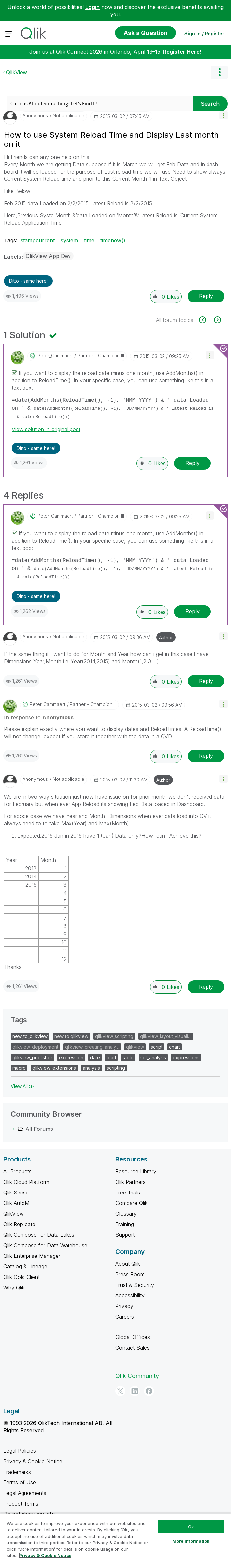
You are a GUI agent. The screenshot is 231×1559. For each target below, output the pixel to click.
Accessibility (130, 1295)
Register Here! (182, 51)
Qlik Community (137, 1375)
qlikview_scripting (114, 1036)
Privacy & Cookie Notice (32, 1461)
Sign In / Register (204, 33)
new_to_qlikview (30, 1036)
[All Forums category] (14, 1129)
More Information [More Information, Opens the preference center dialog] (190, 1540)
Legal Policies (19, 1451)
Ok (191, 1526)
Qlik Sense (16, 1192)
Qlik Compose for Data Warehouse (45, 1245)
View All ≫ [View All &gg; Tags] (22, 1086)
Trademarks (17, 1472)
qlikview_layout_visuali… (166, 1036)
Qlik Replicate (19, 1224)
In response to (39, 717)
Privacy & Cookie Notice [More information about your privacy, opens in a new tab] (45, 1555)
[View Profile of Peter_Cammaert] (55, 356)
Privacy (124, 1306)
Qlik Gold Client (21, 1277)
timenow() (112, 240)
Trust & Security (135, 1285)
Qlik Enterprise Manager (31, 1256)
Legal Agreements (24, 1493)
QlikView (16, 72)
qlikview (135, 1047)
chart (174, 1047)
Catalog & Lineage (25, 1266)
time (89, 240)
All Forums (39, 1129)
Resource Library (136, 1171)
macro (19, 1068)
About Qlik (128, 1263)
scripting (116, 1068)
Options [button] (219, 72)
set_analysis (153, 1057)
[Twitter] (120, 1391)
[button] (223, 115)
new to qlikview (71, 1036)
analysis (91, 1068)
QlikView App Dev (48, 256)
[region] (115, 1536)
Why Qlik (13, 1287)
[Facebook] (149, 1391)
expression (71, 1057)
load (111, 1057)
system (69, 240)
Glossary (126, 1213)
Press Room (130, 1274)
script (156, 1047)
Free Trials (128, 1192)
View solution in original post (46, 429)
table (128, 1057)
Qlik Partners (131, 1182)
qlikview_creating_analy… (92, 1047)
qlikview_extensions (54, 1068)
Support (125, 1234)
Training (125, 1224)
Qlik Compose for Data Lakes (38, 1234)
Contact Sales (133, 1347)
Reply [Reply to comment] (192, 463)
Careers (125, 1316)
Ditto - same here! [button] (28, 281)
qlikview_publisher (32, 1057)
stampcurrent (38, 240)
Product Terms (20, 1503)
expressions (186, 1057)
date (95, 1057)
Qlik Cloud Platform (26, 1182)
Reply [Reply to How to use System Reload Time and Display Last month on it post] (206, 296)
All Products (17, 1171)
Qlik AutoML (17, 1203)
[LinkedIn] (135, 1391)
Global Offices (133, 1337)
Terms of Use (19, 1482)
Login (92, 7)
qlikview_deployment (35, 1047)
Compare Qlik (132, 1203)
